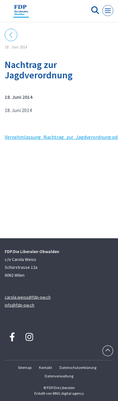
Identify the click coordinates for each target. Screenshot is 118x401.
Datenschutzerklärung (77, 367)
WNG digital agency (68, 393)
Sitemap (24, 367)
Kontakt (45, 367)
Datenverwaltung (59, 376)
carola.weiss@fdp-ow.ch (28, 297)
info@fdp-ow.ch (19, 305)
